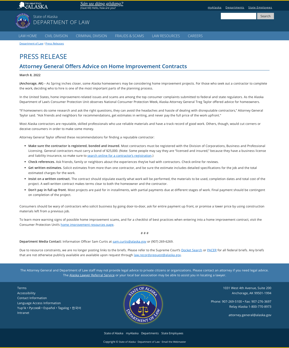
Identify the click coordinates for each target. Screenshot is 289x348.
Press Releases (54, 43)
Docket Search (191, 250)
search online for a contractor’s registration (119, 155)
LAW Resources (166, 35)
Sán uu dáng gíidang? (101, 3)
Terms (22, 288)
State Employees (260, 7)
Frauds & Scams (129, 35)
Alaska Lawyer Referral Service (92, 275)
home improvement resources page (87, 224)
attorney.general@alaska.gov (250, 315)
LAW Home (28, 35)
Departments (234, 7)
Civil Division (56, 35)
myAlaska (215, 7)
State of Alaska (33, 6)
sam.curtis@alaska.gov (129, 241)
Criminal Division (91, 35)
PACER (212, 250)
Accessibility (26, 293)
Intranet (23, 313)
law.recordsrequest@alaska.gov (157, 255)
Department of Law (31, 43)
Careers (195, 35)
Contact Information (32, 298)
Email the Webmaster (174, 341)
